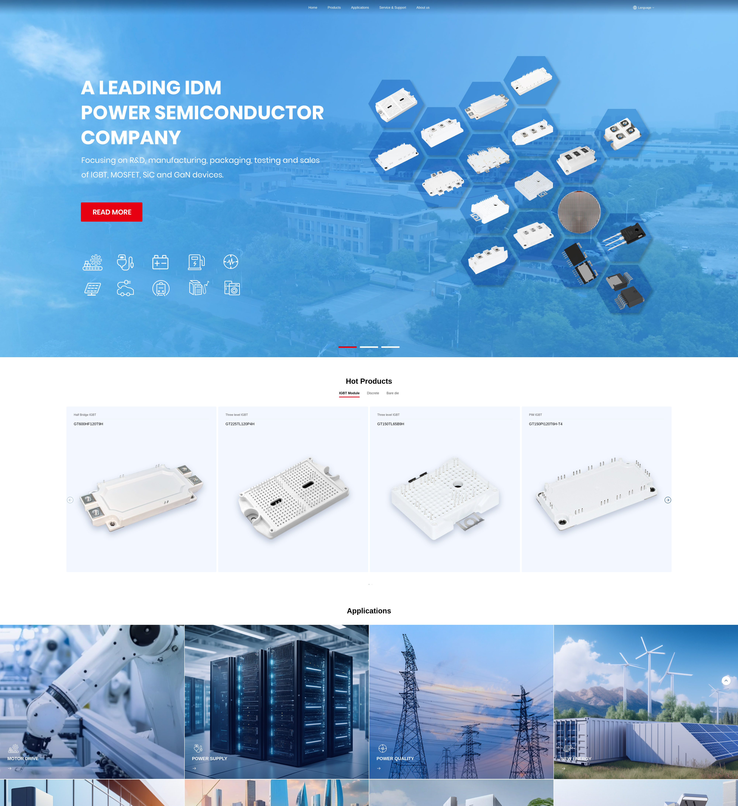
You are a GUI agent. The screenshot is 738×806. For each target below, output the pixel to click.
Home (312, 7)
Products (334, 7)
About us (423, 7)
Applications (360, 7)
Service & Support (392, 7)
